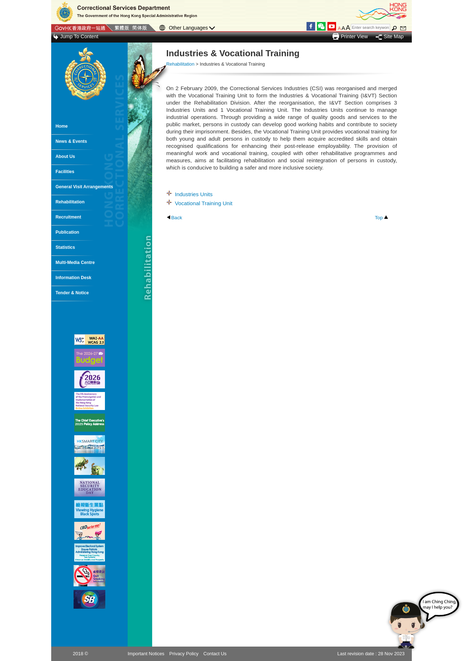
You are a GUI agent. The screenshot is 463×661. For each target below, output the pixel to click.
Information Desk (73, 277)
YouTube (331, 26)
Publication (67, 232)
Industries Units (194, 194)
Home (62, 126)
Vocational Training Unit (204, 203)
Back (176, 217)
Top (379, 217)
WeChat (321, 26)
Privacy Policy (184, 653)
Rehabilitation (70, 201)
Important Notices (146, 653)
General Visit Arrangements (84, 186)
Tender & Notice (72, 292)
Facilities (65, 171)
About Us (65, 156)
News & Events (71, 141)
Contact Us (214, 653)
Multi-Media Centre (75, 262)
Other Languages (192, 28)
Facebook (311, 26)
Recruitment (68, 217)
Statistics (65, 247)
